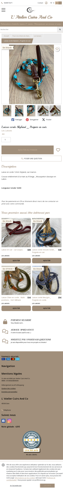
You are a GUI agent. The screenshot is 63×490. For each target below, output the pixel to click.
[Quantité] (6, 139)
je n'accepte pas (15, 486)
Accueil (6, 36)
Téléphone (6, 410)
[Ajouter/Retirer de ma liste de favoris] (58, 149)
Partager (17, 119)
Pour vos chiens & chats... (21, 36)
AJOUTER (16, 260)
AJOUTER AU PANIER (27, 150)
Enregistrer (32, 119)
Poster (46, 119)
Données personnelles (9, 392)
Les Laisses (6, 130)
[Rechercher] (60, 29)
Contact (40, 3)
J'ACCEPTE (47, 486)
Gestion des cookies (8, 388)
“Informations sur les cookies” (25, 478)
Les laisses (37, 36)
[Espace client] (46, 3)
